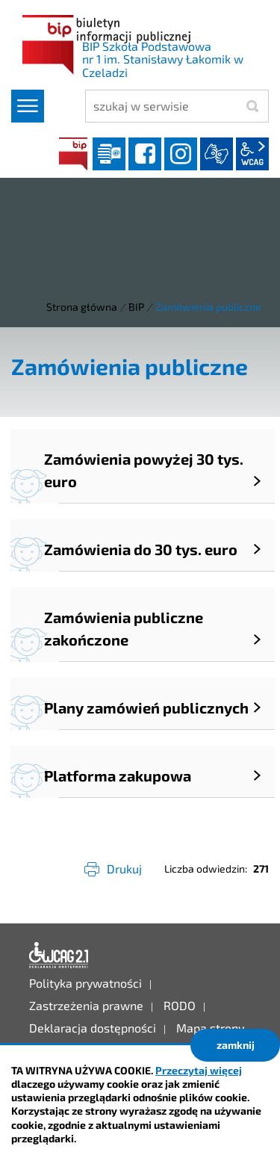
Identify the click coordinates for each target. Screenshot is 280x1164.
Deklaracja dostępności (59, 955)
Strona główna (81, 306)
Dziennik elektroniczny (109, 153)
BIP (73, 153)
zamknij (236, 1044)
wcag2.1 (252, 153)
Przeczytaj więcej (198, 1070)
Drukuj (124, 868)
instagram (180, 153)
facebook (144, 153)
